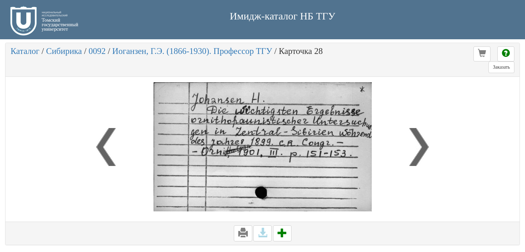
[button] (482, 53)
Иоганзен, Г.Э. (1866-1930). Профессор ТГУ (192, 51)
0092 (96, 51)
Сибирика (64, 51)
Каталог (25, 51)
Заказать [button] (501, 67)
